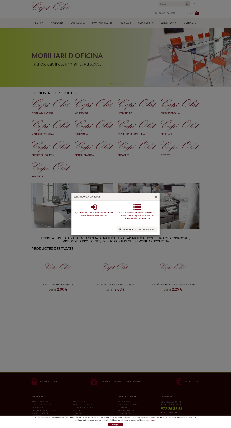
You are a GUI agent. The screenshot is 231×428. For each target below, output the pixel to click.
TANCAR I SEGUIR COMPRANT (136, 229)
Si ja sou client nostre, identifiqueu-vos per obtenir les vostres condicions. (94, 212)
